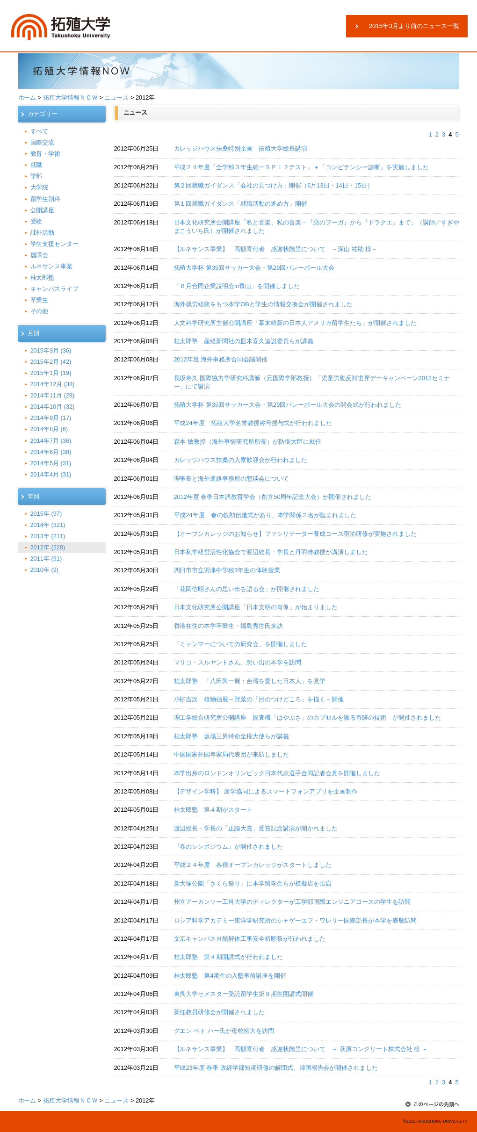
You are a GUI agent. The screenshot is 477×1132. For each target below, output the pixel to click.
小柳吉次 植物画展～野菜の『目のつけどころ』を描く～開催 (259, 699)
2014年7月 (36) (51, 440)
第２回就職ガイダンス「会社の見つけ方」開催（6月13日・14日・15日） (273, 185)
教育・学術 (45, 153)
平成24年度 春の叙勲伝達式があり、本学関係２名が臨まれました (265, 515)
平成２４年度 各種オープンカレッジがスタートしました (253, 864)
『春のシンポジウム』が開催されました (228, 846)
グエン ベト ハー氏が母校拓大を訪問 (224, 1030)
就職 (36, 164)
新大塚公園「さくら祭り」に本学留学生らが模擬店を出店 (253, 883)
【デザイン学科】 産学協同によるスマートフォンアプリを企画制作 (266, 791)
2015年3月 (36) (51, 350)
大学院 (39, 187)
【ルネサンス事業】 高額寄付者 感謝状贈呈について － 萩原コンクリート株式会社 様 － (301, 1049)
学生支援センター (54, 243)
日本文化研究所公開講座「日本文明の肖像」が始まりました (256, 607)
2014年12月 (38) (52, 384)
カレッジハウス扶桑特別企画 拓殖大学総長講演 (241, 148)
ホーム (27, 97)
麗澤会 (39, 255)
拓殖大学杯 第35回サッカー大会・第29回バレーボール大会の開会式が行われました (288, 404)
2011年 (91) (46, 558)
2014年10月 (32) (52, 406)
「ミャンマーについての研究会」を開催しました (241, 644)
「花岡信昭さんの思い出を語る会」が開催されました (247, 588)
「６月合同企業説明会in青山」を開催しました (237, 285)
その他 (39, 311)
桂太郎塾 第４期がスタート (213, 809)
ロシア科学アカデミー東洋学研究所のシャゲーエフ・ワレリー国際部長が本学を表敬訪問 (295, 920)
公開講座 (42, 210)
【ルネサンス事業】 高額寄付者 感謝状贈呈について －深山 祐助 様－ (276, 248)
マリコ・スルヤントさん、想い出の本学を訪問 (238, 662)
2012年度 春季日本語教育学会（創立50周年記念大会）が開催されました (273, 496)
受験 (36, 221)
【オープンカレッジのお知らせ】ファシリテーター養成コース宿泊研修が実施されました (295, 533)
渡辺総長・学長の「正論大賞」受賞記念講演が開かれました (256, 828)
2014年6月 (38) (51, 451)
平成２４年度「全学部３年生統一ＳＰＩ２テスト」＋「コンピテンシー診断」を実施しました (301, 167)
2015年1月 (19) (51, 372)
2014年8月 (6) (49, 429)
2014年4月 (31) (51, 474)
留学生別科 (45, 198)
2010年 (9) (44, 569)
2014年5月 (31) (51, 463)
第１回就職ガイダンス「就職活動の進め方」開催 (241, 203)
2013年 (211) (47, 536)
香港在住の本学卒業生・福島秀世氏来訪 (228, 625)
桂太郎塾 (42, 277)
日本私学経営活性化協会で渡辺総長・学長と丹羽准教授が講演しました (271, 551)
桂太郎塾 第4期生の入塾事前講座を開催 (230, 975)
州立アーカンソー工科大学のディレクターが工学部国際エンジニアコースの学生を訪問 (292, 901)
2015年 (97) (46, 513)
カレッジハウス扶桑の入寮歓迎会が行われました (241, 459)
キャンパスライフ (54, 288)
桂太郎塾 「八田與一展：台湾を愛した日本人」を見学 (250, 681)
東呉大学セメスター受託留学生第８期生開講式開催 (244, 993)
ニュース (116, 97)
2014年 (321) (47, 524)
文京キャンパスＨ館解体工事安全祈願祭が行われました (250, 938)
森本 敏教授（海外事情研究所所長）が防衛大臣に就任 (247, 441)
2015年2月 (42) (51, 361)
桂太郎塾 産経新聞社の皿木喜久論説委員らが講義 (244, 341)
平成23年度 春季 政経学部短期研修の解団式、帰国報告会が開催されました (276, 1067)
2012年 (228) (47, 547)
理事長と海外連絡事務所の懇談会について (231, 478)
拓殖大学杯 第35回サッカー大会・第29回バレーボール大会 (254, 267)
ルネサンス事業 (51, 266)
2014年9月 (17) (51, 417)
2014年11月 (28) (52, 395)
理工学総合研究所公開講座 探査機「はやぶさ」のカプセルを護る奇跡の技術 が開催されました (307, 717)
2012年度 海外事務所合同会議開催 (221, 359)
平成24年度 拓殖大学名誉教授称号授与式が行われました (253, 422)
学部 (36, 176)
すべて (39, 131)
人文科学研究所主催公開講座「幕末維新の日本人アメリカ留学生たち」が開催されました (295, 322)
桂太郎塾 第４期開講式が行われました (228, 956)
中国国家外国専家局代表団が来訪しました (231, 754)
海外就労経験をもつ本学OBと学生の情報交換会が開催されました (263, 304)
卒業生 (39, 299)
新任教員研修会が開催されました (219, 1012)
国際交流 (42, 142)
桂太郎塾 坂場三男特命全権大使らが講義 (231, 736)
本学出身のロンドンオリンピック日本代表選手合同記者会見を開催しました (277, 773)
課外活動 (42, 232)
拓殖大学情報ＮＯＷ (70, 97)
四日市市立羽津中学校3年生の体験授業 (227, 570)
